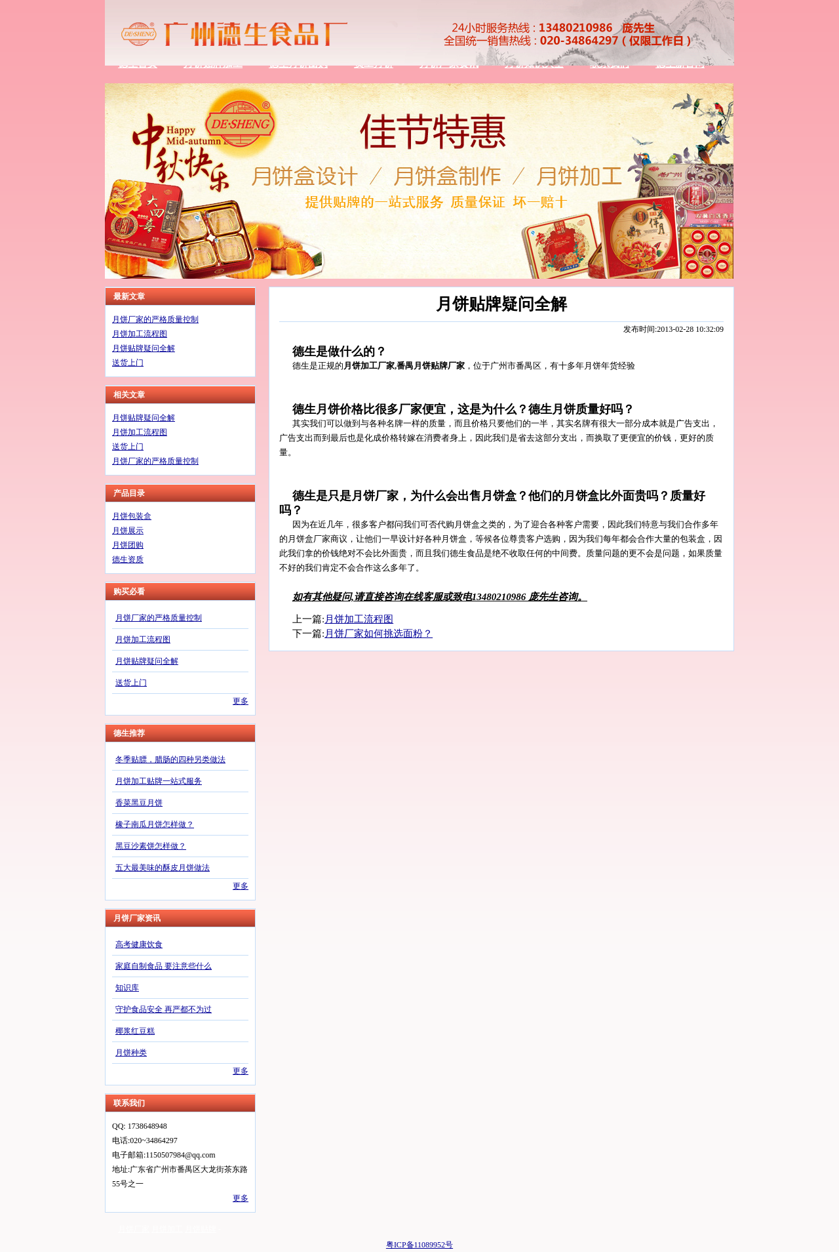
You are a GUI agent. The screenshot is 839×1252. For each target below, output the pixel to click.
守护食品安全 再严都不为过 (163, 1009)
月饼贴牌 (200, 1229)
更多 (240, 701)
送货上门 (128, 362)
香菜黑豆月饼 (139, 802)
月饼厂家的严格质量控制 (155, 319)
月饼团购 (128, 545)
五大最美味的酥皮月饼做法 (162, 867)
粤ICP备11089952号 (419, 1244)
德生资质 (128, 559)
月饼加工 (167, 1229)
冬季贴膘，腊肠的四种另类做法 (170, 759)
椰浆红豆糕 (135, 1031)
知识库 (127, 987)
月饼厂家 (133, 1229)
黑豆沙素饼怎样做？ (150, 846)
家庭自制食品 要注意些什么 (163, 966)
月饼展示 (128, 530)
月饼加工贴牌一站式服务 (158, 781)
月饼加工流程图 (139, 333)
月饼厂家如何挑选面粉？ (378, 633)
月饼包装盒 (131, 516)
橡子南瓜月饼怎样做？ (154, 824)
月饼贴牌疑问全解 (143, 348)
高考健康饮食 (139, 944)
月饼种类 (131, 1052)
